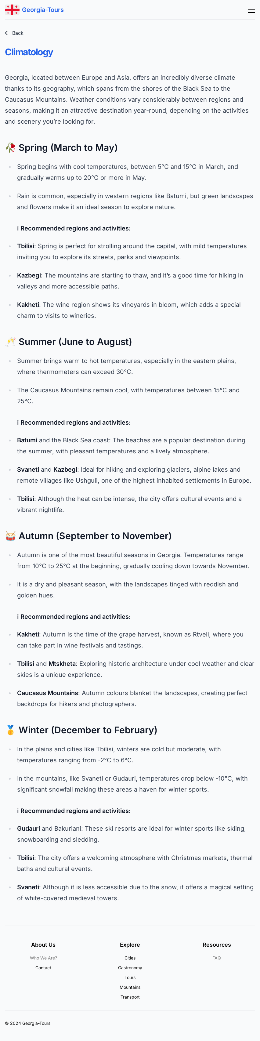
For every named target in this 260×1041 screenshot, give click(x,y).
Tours (130, 977)
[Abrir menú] (251, 10)
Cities (130, 957)
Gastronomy (130, 967)
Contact (43, 967)
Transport (130, 996)
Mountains (130, 987)
